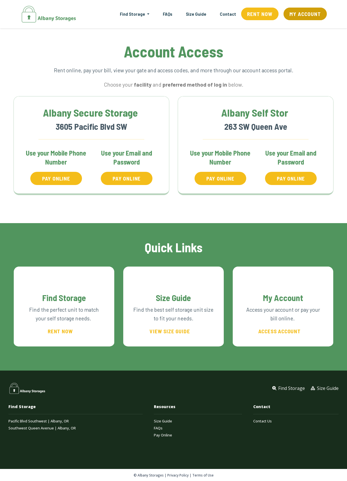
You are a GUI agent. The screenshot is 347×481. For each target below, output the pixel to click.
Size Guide (196, 14)
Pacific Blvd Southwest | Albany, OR (38, 421)
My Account (305, 14)
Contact (228, 14)
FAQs (167, 14)
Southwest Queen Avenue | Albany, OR (42, 428)
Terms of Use (203, 475)
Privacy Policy (178, 475)
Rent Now (260, 14)
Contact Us (262, 421)
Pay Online (163, 435)
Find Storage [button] (133, 14)
